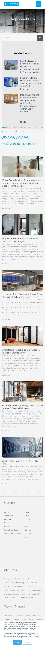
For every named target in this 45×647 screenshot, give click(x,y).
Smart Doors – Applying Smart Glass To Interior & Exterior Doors (21, 351)
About (27, 512)
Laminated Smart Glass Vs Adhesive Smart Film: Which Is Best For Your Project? (22, 295)
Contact (28, 530)
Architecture (9, 512)
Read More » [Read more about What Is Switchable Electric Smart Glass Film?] (6, 484)
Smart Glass (38, 127)
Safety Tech (8, 523)
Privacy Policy (17, 630)
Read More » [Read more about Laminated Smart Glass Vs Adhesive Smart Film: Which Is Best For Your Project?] (6, 319)
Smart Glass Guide (11, 530)
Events (27, 519)
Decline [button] (27, 642)
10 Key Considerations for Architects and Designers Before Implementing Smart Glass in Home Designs (21, 183)
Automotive (8, 516)
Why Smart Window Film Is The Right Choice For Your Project (20, 240)
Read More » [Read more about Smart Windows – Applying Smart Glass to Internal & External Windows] (6, 431)
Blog (26, 526)
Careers (28, 523)
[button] (38, 4)
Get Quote (29, 534)
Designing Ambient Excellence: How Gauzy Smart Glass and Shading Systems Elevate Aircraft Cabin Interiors (29, 103)
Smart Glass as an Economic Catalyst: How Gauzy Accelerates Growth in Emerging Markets (30, 67)
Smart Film (28, 127)
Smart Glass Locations (12, 534)
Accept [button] (17, 642)
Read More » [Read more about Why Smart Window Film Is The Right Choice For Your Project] (6, 264)
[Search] (40, 38)
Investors (7, 526)
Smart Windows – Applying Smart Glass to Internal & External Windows (22, 407)
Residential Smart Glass (13, 127)
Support (28, 537)
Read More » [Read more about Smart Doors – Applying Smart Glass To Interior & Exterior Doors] (6, 375)
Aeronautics (8, 519)
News (27, 516)
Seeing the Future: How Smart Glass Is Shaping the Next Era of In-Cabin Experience (30, 84)
